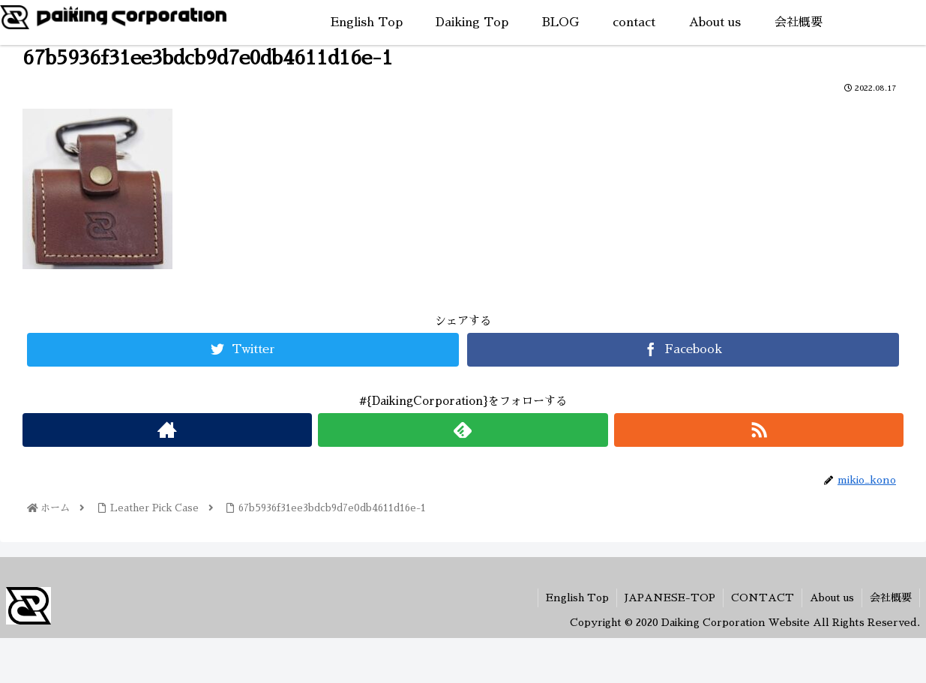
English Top (577, 597)
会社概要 (891, 597)
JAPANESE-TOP (670, 597)
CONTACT (762, 597)
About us (832, 597)
